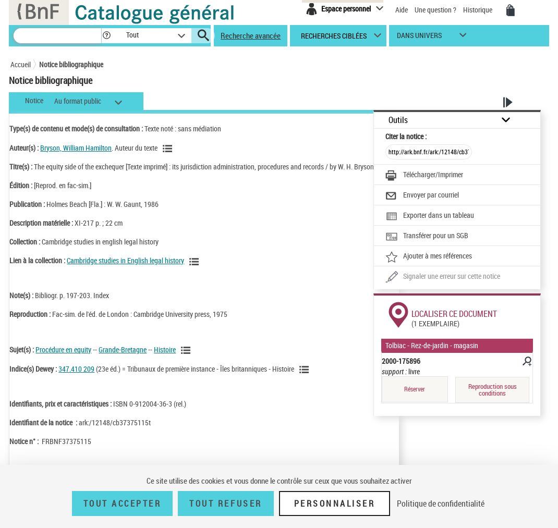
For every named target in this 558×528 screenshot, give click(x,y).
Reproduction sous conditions (492, 390)
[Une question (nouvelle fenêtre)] (442, 277)
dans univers (419, 37)
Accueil (20, 64)
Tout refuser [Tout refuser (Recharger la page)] (225, 503)
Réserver (414, 389)
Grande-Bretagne (123, 349)
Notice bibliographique (71, 64)
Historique (478, 10)
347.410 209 (76, 369)
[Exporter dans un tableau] (429, 216)
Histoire (165, 349)
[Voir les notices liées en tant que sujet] (187, 350)
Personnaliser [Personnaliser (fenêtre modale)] (334, 503)
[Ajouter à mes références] (428, 257)
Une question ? (435, 10)
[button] (106, 35)
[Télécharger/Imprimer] (424, 175)
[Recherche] (57, 35)
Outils (398, 120)
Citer (406, 136)
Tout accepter (122, 503)
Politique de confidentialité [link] (440, 503)
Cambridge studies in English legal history (125, 260)
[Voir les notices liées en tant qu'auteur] (169, 148)
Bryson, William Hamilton (76, 148)
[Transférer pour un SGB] (426, 236)
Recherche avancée (251, 35)
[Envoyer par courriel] (422, 196)
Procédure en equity (63, 349)
